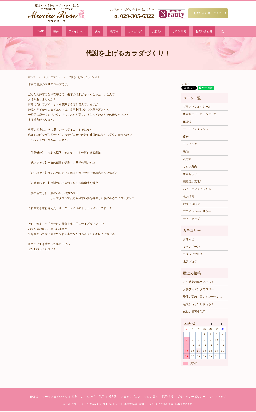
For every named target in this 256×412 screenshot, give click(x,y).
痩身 (75, 31)
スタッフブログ (51, 78)
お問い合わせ (179, 31)
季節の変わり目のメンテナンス (202, 297)
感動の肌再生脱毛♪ (195, 312)
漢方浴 (115, 31)
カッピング (129, 31)
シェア (185, 84)
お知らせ (188, 240)
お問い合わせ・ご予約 (208, 13)
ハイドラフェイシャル (197, 189)
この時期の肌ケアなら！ (198, 282)
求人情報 (188, 197)
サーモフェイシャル (195, 129)
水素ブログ (190, 262)
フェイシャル (89, 31)
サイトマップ (191, 219)
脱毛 (104, 31)
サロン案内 (161, 31)
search (194, 32)
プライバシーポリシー (197, 212)
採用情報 (167, 397)
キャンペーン (191, 247)
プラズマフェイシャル (197, 107)
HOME (64, 31)
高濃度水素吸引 (193, 182)
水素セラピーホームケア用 (200, 114)
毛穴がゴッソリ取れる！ (198, 305)
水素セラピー (191, 174)
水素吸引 (145, 31)
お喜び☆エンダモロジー (198, 290)
